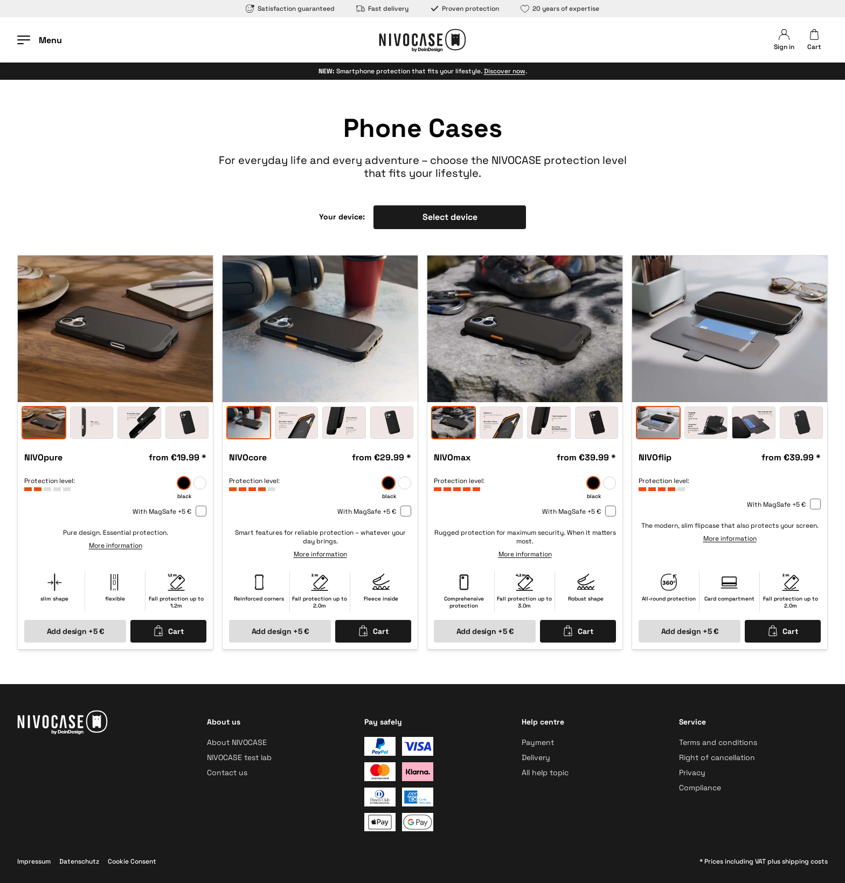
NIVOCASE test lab (239, 757)
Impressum (34, 861)
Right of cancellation (717, 757)
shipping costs (805, 861)
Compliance (700, 787)
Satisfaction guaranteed (290, 8)
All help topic (545, 772)
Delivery (536, 757)
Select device (449, 217)
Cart (168, 630)
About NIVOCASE (237, 742)
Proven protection (464, 8)
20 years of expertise (560, 8)
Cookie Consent (132, 861)
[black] (183, 483)
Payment (538, 742)
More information (115, 545)
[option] (115, 329)
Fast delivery (382, 8)
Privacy (692, 772)
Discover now (504, 71)
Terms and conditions (718, 742)
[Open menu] (40, 40)
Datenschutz (79, 861)
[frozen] (199, 483)
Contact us (227, 772)
